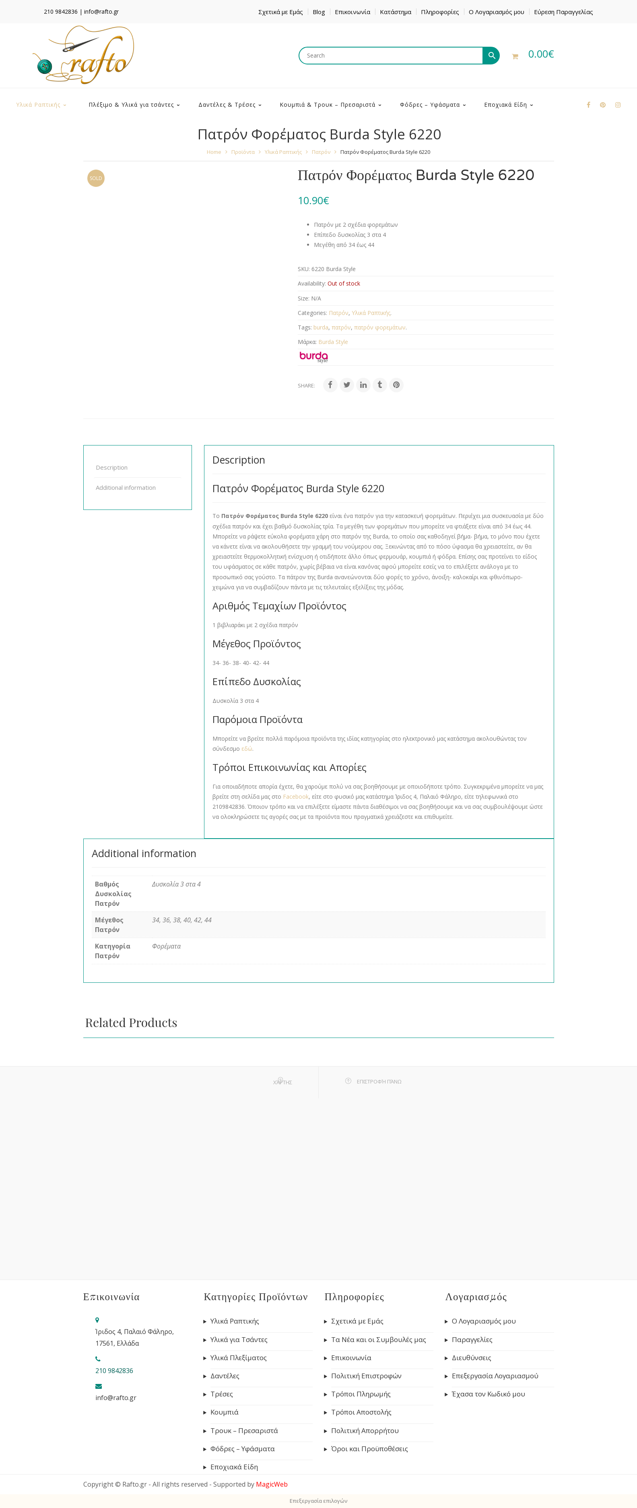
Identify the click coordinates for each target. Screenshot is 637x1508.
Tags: (305, 327)
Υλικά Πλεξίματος (238, 1358)
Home (214, 151)
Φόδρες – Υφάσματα (242, 1449)
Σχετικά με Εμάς (280, 12)
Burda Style (333, 342)
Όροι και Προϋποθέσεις (369, 1449)
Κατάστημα (395, 12)
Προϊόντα (243, 151)
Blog (319, 12)
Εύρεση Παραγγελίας (563, 12)
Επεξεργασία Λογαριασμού (495, 1376)
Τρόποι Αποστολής (361, 1412)
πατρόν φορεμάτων (380, 327)
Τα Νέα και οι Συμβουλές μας (378, 1340)
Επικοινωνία (352, 12)
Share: (306, 385)
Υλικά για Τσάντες (239, 1340)
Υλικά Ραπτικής (283, 151)
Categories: (312, 313)
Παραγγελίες (472, 1340)
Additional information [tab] (126, 487)
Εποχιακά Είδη (234, 1467)
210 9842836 (61, 11)
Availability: (312, 283)
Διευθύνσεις (471, 1358)
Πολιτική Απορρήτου (365, 1431)
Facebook (296, 796)
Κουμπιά (224, 1412)
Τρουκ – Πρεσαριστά (244, 1431)
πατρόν (341, 327)
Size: (303, 298)
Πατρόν (321, 151)
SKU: (304, 269)
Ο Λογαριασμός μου (496, 12)
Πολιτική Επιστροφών (366, 1376)
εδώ (246, 748)
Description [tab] (112, 467)
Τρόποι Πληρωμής (361, 1394)
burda (320, 327)
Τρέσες (221, 1394)
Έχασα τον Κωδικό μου (488, 1394)
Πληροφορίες (440, 12)
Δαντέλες (224, 1376)
